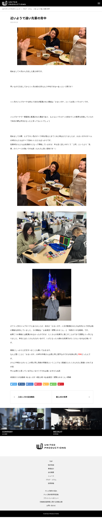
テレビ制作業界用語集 (51, 495)
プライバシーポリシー (51, 499)
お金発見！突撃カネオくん (55, 377)
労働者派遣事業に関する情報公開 (51, 503)
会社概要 (51, 473)
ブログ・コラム (51, 480)
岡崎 (69, 377)
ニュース (51, 477)
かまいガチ (31, 377)
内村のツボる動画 (18, 377)
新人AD (40, 377)
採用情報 (51, 484)
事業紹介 (51, 469)
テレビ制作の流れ (51, 492)
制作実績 (51, 466)
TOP (51, 462)
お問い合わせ (51, 506)
